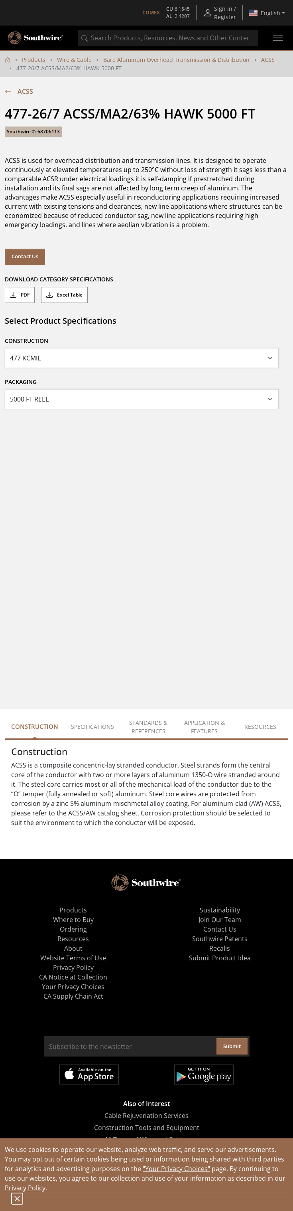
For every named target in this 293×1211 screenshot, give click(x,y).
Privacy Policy (25, 1187)
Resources (73, 938)
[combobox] (168, 38)
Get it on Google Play (204, 1074)
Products (33, 59)
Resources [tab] (260, 726)
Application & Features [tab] (204, 727)
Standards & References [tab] (148, 727)
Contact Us (25, 256)
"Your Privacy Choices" (176, 1168)
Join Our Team (220, 919)
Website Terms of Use (73, 958)
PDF (19, 295)
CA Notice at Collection (73, 977)
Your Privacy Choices (73, 986)
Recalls (219, 948)
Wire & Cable (74, 59)
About (73, 948)
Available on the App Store (89, 1074)
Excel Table (64, 295)
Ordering (73, 929)
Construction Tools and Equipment (146, 1127)
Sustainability (220, 910)
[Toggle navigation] (278, 38)
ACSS (268, 59)
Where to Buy (73, 919)
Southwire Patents (220, 938)
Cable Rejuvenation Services (146, 1115)
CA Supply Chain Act (73, 996)
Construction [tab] (34, 726)
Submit (232, 1046)
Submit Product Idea (220, 958)
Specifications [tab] (92, 726)
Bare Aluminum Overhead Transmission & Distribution (176, 59)
